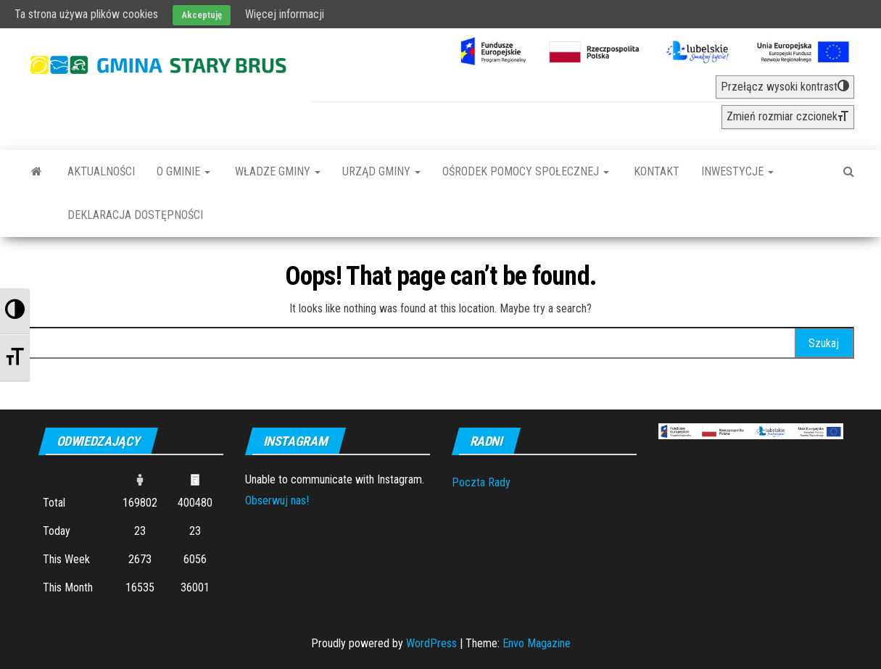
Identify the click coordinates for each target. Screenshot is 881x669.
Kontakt (655, 171)
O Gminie (183, 171)
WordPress (431, 643)
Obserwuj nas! (277, 500)
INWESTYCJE (737, 171)
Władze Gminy (276, 171)
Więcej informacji (284, 14)
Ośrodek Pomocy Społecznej (525, 171)
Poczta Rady (481, 482)
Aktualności (101, 171)
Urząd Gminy (381, 171)
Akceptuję (201, 14)
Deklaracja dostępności (135, 215)
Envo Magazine (536, 643)
